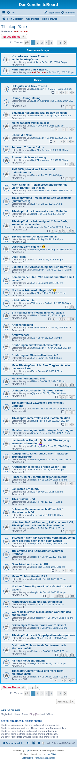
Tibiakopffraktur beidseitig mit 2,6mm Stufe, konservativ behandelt (40, 223)
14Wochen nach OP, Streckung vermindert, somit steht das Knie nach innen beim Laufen (43, 539)
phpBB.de (52, 754)
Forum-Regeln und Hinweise (30, 69)
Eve (33, 125)
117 (61, 596)
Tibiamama (36, 303)
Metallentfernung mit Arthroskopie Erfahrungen (42, 430)
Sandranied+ (37, 138)
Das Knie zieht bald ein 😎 (28, 246)
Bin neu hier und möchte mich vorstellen (38, 312)
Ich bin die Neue (22, 135)
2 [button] (37, 42)
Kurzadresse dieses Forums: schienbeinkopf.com (30, 58)
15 (73, 230)
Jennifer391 (37, 408)
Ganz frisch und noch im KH (30, 564)
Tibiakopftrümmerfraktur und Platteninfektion (41, 418)
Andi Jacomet (21, 31)
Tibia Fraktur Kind (23, 499)
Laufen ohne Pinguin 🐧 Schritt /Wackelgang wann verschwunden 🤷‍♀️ (40, 442)
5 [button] (51, 42)
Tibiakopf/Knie (14, 26)
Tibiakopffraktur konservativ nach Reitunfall (40, 211)
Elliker (34, 315)
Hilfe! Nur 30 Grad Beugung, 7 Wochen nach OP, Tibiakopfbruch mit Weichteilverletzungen (43, 524)
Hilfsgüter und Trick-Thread (29, 86)
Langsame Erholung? (25, 488)
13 (64, 230)
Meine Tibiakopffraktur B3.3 (29, 576)
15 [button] (59, 42)
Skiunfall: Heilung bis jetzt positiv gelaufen (39, 112)
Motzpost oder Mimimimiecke (30, 122)
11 (73, 141)
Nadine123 (36, 433)
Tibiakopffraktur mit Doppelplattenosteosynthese (43, 635)
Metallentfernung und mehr (29, 378)
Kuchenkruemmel (40, 101)
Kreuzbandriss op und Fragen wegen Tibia (39, 466)
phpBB (28, 750)
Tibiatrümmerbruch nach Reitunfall (34, 236)
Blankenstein (37, 89)
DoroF (34, 214)
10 (69, 141)
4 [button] (46, 42)
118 (67, 596)
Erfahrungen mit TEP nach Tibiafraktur (36, 345)
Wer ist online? (10, 710)
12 (60, 230)
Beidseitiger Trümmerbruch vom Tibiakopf (39, 625)
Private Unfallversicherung (29, 157)
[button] (27, 42)
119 (72, 596)
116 (56, 596)
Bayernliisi (36, 227)
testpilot (35, 62)
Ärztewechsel (20, 334)
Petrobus (35, 651)
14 (69, 230)
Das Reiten (19, 256)
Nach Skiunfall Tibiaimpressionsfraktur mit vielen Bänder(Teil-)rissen (39, 186)
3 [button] (42, 42)
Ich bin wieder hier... (25, 300)
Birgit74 (35, 150)
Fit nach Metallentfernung (28, 660)
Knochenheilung (22, 324)
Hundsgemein (38, 618)
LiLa (33, 502)
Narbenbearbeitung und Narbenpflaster (37, 601)
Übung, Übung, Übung (26, 98)
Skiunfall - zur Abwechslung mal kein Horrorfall (42, 266)
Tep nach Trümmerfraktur (28, 147)
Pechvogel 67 (38, 249)
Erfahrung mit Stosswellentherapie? (35, 355)
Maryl (34, 567)
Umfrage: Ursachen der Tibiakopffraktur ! (38, 390)
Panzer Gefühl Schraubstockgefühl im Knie (39, 476)
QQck (34, 393)
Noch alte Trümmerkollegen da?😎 (34, 290)
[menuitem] (11, 12)
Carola (34, 469)
